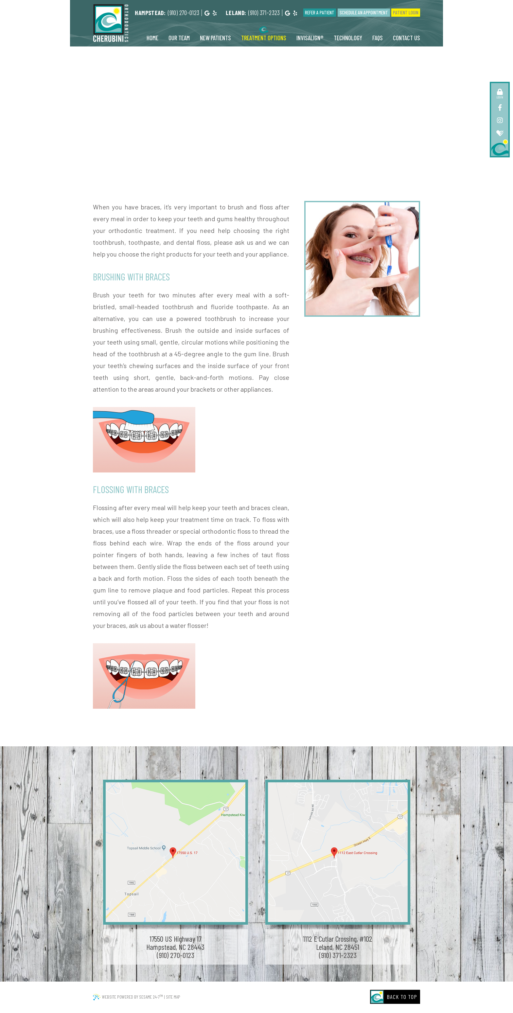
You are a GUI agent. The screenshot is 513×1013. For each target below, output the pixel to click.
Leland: (236, 12)
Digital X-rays (232, 136)
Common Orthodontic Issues (194, 124)
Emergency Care (196, 136)
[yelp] (214, 13)
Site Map (173, 997)
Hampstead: (150, 12)
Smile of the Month (276, 142)
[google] (206, 13)
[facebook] (499, 107)
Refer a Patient (319, 12)
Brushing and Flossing (297, 124)
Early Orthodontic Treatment (213, 130)
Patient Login (405, 12)
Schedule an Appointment (364, 12)
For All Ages (337, 124)
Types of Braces (234, 142)
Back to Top (402, 996)
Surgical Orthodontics (311, 136)
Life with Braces (267, 136)
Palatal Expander (312, 130)
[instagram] (499, 120)
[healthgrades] (499, 133)
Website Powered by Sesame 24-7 (132, 997)
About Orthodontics (249, 124)
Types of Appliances (269, 130)
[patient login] (499, 91)
